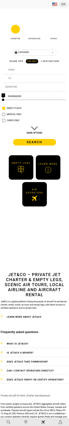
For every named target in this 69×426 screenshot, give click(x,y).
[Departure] (27, 87)
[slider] (34, 100)
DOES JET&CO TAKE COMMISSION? (27, 361)
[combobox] (37, 71)
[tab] (8, 422)
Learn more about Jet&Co (24, 317)
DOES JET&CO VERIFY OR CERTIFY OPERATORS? (35, 379)
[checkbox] (11, 108)
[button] (15, 31)
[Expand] (54, 4)
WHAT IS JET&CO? (17, 344)
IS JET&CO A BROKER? (20, 352)
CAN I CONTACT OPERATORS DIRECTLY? (30, 370)
